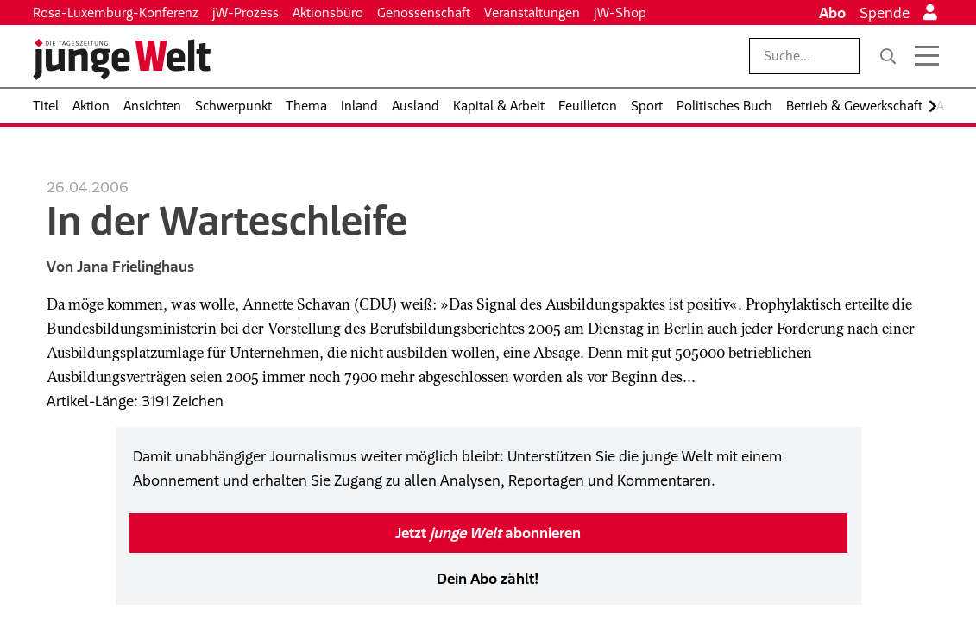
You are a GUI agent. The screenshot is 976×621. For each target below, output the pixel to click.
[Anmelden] (930, 12)
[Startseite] (122, 59)
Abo (832, 12)
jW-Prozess (245, 12)
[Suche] (888, 56)
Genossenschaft (423, 12)
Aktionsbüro (328, 12)
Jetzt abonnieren (488, 533)
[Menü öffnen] (927, 56)
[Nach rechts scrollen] (933, 106)
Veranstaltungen (532, 12)
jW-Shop (620, 12)
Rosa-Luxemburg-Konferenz (115, 12)
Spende (885, 12)
